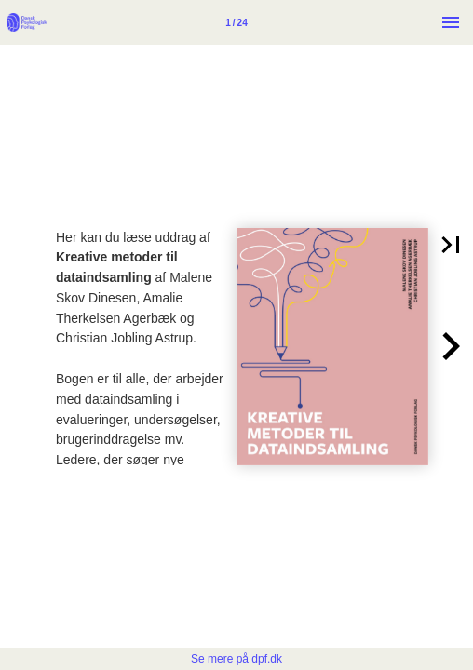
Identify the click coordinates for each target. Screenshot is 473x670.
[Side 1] (236, 22)
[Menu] (450, 22)
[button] (450, 244)
